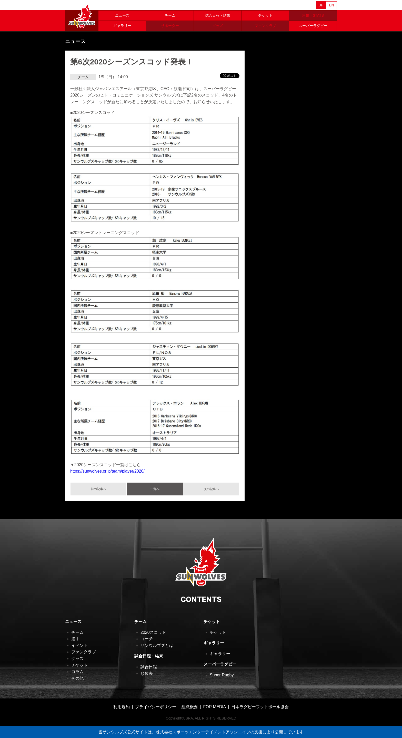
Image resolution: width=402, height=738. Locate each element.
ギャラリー (122, 26)
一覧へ (154, 489)
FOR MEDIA (214, 707)
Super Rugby (222, 675)
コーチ (146, 639)
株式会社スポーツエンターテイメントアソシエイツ (203, 732)
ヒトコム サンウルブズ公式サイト (81, 15)
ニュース (122, 15)
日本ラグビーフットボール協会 (260, 707)
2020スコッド (153, 632)
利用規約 (121, 707)
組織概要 (190, 707)
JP (321, 5)
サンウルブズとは (156, 645)
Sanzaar (114, 5)
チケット (265, 15)
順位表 (146, 673)
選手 (75, 639)
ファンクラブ (83, 652)
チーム (170, 15)
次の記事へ (211, 489)
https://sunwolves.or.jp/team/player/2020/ (107, 471)
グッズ (77, 658)
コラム (77, 671)
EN (331, 5)
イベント (79, 645)
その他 (77, 678)
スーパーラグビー (313, 26)
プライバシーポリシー (155, 707)
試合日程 (148, 667)
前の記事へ (98, 489)
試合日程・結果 (217, 15)
